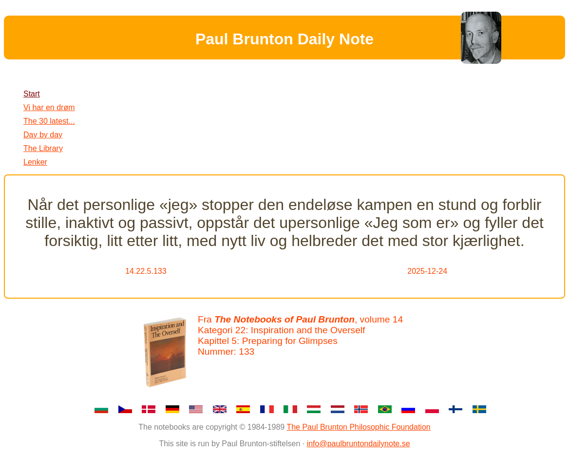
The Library (43, 148)
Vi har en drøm (49, 107)
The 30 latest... (49, 121)
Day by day (42, 135)
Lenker (35, 162)
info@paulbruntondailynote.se (358, 443)
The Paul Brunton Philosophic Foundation (358, 427)
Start (31, 94)
